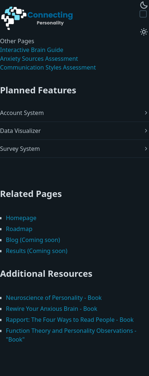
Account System (22, 113)
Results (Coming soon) (37, 251)
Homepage (21, 218)
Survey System (20, 149)
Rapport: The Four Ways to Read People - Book (70, 320)
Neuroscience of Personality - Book (54, 298)
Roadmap (19, 229)
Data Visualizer (20, 131)
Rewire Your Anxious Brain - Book (51, 309)
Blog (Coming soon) (33, 240)
